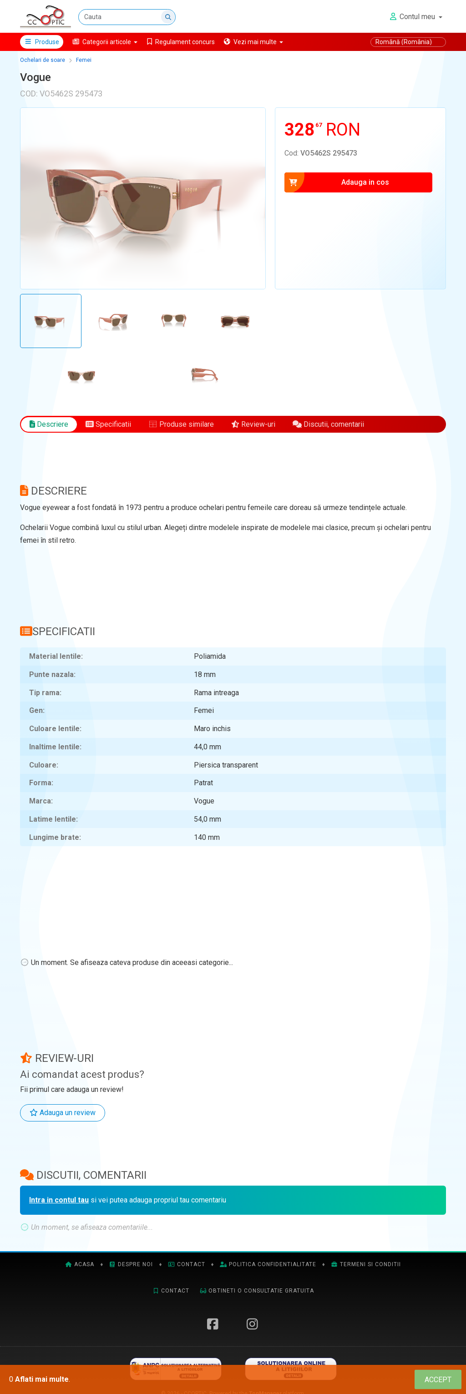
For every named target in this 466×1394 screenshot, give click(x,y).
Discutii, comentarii (328, 424)
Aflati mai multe (42, 1379)
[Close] (438, 1379)
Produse (41, 41)
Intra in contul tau (59, 1200)
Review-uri (253, 424)
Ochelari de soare (42, 60)
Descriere (49, 424)
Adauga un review (63, 1112)
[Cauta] (127, 17)
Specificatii (108, 424)
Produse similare (181, 424)
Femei (83, 60)
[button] (105, 42)
